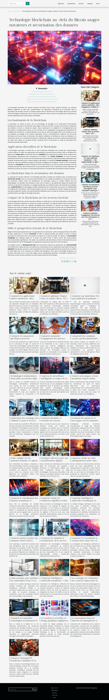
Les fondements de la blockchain (42, 91)
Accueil (10, 11)
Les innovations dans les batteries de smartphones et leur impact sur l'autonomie (85, 620)
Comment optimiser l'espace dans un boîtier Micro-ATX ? (90, 131)
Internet (81, 3)
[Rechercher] (16, 3)
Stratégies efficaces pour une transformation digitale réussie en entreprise (54, 460)
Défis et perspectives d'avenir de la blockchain (41, 101)
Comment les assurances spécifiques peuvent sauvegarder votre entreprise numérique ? (90, 188)
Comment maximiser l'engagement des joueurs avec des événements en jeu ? (90, 216)
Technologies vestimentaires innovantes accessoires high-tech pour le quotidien (24, 378)
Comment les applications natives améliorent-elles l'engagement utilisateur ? (90, 105)
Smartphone (71, 3)
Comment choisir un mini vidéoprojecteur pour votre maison (84, 460)
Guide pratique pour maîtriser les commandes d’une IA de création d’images (24, 580)
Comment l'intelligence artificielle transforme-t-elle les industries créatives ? (54, 580)
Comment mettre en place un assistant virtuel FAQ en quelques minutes (24, 540)
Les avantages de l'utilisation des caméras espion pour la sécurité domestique (85, 580)
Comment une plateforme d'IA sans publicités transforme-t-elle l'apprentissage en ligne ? (90, 159)
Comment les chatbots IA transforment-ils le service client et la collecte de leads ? (55, 540)
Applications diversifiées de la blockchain (41, 94)
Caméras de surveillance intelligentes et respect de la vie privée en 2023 (54, 378)
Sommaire (42, 88)
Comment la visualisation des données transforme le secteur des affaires (24, 500)
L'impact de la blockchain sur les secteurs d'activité (41, 99)
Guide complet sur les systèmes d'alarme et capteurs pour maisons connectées (24, 460)
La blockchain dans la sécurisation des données (41, 96)
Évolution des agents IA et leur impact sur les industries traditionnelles (85, 420)
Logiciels (90, 3)
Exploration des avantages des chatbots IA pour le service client (24, 420)
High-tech (61, 3)
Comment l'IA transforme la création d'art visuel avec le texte (85, 540)
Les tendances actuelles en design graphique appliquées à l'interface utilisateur (54, 620)
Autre (98, 3)
